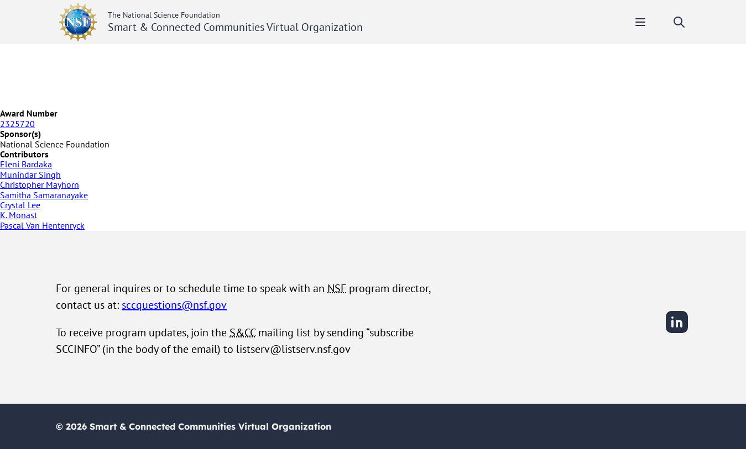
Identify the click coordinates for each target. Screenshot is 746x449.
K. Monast (18, 214)
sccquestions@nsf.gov (174, 305)
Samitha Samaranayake (44, 194)
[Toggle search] (679, 22)
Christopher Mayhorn (39, 184)
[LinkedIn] (677, 331)
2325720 (17, 123)
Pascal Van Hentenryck (42, 225)
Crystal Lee (20, 204)
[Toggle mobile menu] (640, 22)
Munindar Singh (30, 174)
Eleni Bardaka (26, 164)
